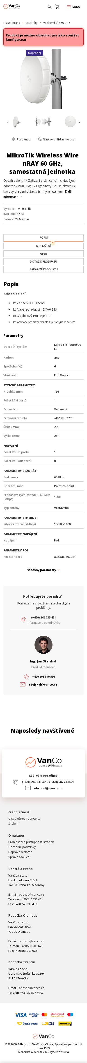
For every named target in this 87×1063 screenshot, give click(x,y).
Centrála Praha (20, 869)
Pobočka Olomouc (22, 915)
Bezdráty (31, 23)
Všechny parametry (41, 570)
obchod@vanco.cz (48, 788)
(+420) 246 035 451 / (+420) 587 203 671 (48, 782)
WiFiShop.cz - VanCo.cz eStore (20, 6)
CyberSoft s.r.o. (60, 1052)
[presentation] (7, 122)
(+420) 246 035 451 (43, 617)
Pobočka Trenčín (21, 962)
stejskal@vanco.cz (43, 684)
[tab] (43, 238)
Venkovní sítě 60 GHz (56, 23)
